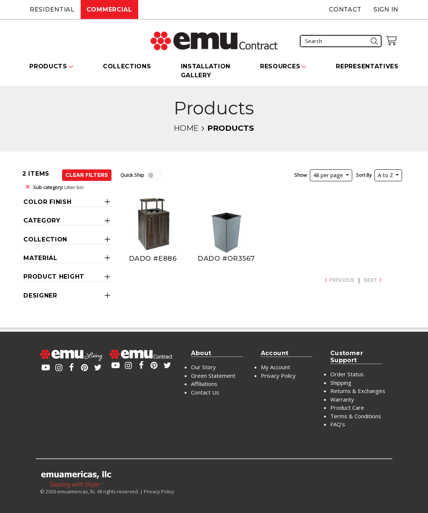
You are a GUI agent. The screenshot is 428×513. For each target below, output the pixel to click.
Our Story (203, 367)
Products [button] (48, 66)
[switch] (154, 175)
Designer (40, 295)
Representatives (367, 66)
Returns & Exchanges (357, 391)
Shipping (340, 382)
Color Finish (47, 201)
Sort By (364, 175)
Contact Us (205, 392)
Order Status (347, 374)
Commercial (109, 9)
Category (42, 220)
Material (40, 258)
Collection (45, 239)
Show (300, 175)
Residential (52, 9)
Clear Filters (86, 175)
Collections (127, 66)
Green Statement (213, 375)
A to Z (386, 175)
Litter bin (58, 187)
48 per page (328, 175)
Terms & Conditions (355, 416)
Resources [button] (280, 66)
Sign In (385, 9)
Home (186, 128)
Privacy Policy (278, 375)
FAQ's (337, 424)
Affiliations (204, 383)
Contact (345, 9)
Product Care (347, 407)
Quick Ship (132, 175)
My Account (275, 367)
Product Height (53, 276)
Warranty (342, 399)
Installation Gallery (205, 71)
